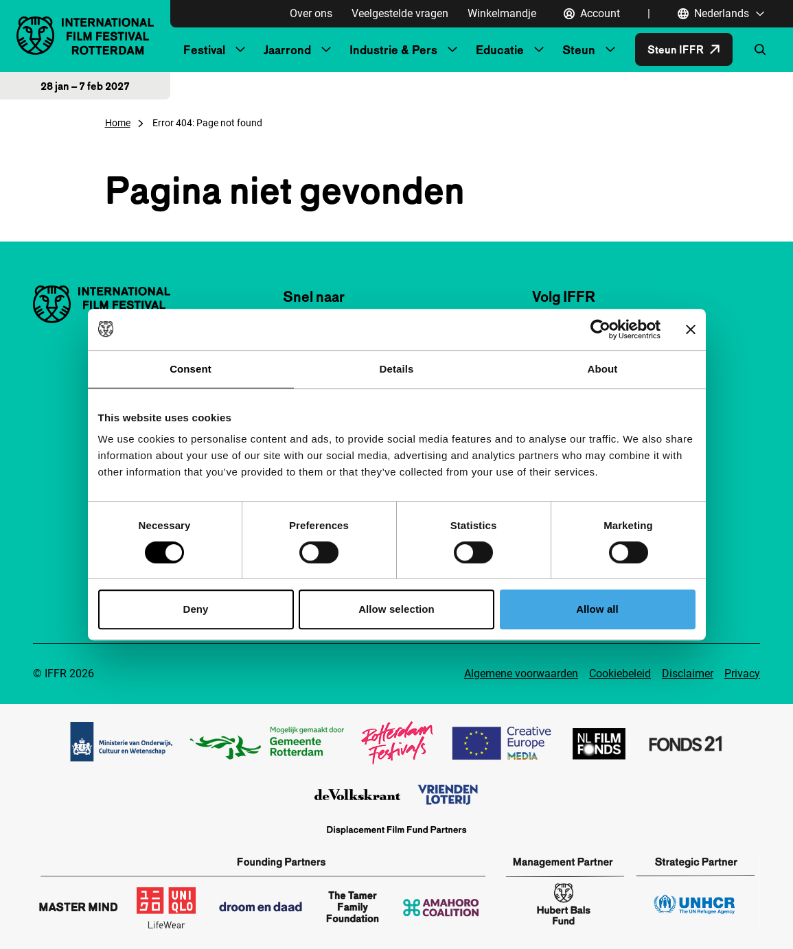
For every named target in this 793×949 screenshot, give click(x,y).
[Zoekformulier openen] (760, 49)
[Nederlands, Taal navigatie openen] (722, 13)
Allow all (597, 609)
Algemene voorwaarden (521, 673)
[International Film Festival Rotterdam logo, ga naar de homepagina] (85, 35)
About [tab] (603, 369)
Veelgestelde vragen (400, 13)
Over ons (311, 13)
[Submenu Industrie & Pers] (452, 49)
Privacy (742, 673)
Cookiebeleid (620, 673)
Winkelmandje (502, 13)
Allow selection (396, 609)
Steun (578, 50)
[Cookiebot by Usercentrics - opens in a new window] (600, 329)
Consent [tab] (190, 369)
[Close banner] (691, 329)
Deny (195, 609)
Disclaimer (687, 673)
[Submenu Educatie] (539, 49)
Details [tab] (397, 369)
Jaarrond (287, 50)
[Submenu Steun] (610, 49)
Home (117, 122)
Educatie (500, 50)
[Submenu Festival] (240, 49)
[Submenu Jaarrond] (326, 49)
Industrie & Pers (393, 50)
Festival (204, 50)
